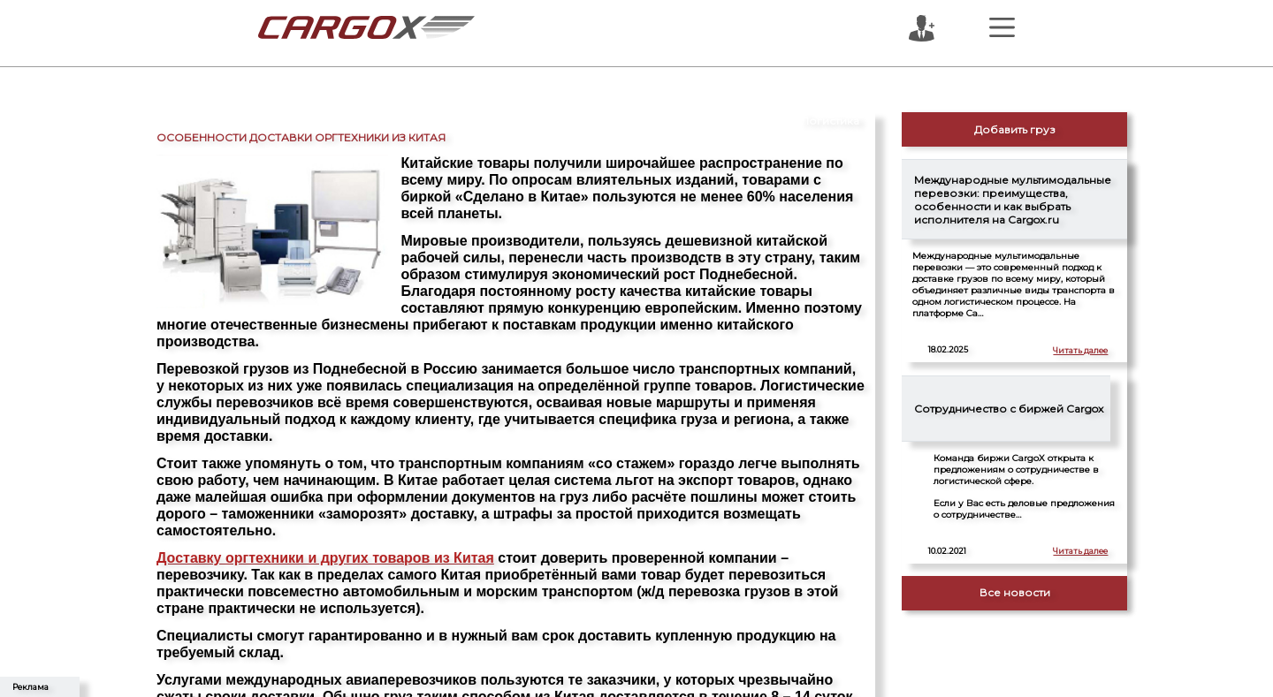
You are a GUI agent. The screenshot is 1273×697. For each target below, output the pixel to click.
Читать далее (1080, 350)
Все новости (1015, 592)
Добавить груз (1015, 129)
